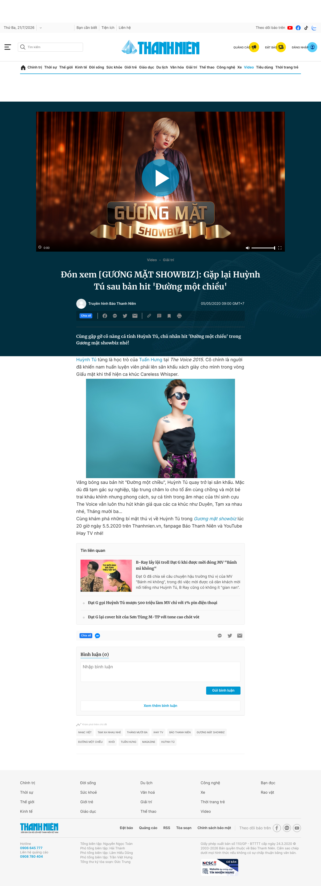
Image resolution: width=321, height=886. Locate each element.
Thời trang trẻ (286, 67)
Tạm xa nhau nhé (109, 732)
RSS (166, 828)
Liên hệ (125, 28)
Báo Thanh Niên (180, 732)
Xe (239, 67)
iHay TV (158, 732)
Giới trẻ (130, 67)
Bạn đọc (268, 782)
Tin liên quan (93, 550)
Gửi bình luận (223, 690)
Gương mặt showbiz (215, 519)
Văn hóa (177, 67)
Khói (112, 742)
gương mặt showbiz (211, 732)
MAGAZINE (148, 742)
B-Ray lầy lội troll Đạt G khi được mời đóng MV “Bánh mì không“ (186, 565)
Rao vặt (267, 792)
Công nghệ (226, 67)
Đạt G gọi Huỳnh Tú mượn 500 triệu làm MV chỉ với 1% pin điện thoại (152, 603)
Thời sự (50, 67)
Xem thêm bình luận (160, 706)
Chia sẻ (86, 315)
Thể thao (206, 67)
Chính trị (35, 67)
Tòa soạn (184, 828)
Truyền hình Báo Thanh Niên (112, 304)
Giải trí (191, 67)
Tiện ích (107, 28)
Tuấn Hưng (150, 359)
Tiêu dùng (264, 67)
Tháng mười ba (137, 732)
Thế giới (66, 67)
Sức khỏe (114, 67)
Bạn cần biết (86, 28)
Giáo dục (146, 67)
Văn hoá (147, 792)
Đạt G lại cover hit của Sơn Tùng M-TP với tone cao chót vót (143, 617)
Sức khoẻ (88, 792)
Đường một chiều (90, 742)
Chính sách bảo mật (214, 828)
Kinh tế (81, 67)
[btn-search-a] (23, 47)
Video (249, 67)
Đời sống (96, 67)
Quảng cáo (148, 828)
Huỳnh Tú (86, 359)
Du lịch (162, 67)
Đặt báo (126, 828)
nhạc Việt (85, 732)
